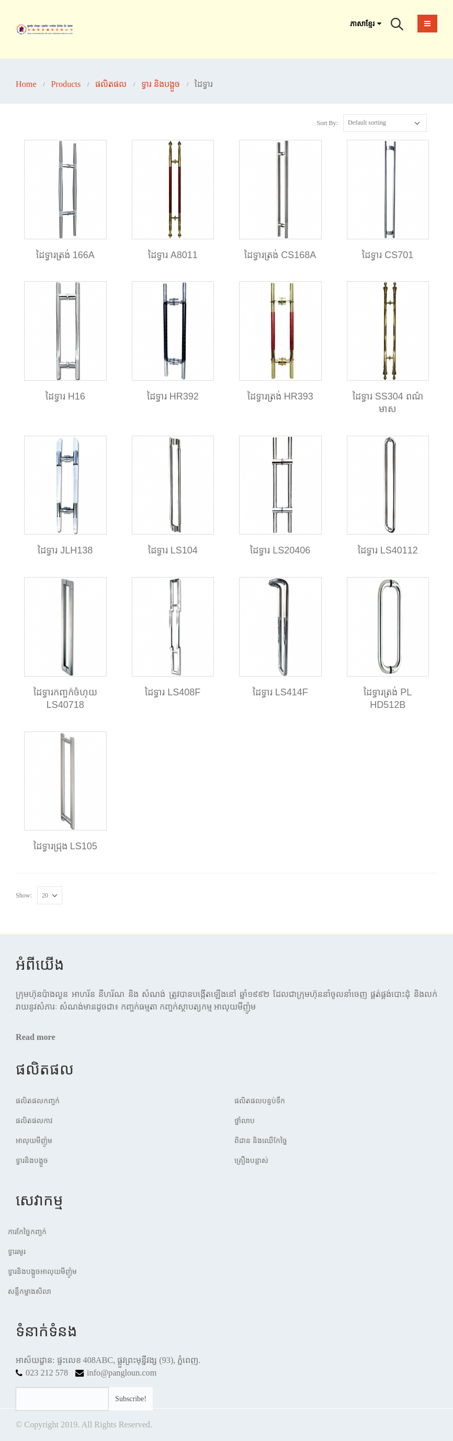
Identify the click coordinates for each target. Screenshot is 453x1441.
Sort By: (327, 123)
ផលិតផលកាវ (34, 1121)
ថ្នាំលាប (244, 1121)
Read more (35, 1037)
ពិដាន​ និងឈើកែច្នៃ (260, 1141)
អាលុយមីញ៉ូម (34, 1141)
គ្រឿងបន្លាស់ (251, 1161)
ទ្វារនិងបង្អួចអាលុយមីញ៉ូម (42, 1272)
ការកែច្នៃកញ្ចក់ (27, 1232)
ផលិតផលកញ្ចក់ (38, 1101)
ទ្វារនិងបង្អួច (32, 1161)
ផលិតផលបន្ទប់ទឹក (259, 1101)
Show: (24, 895)
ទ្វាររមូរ (17, 1252)
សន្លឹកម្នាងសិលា (29, 1291)
